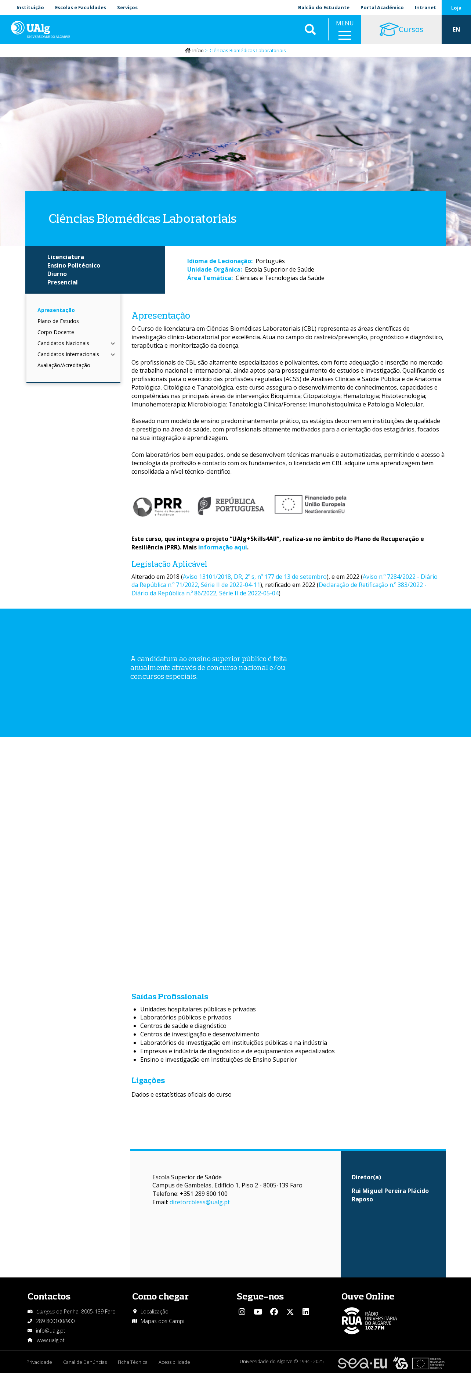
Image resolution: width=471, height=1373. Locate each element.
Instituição (30, 7)
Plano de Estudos (58, 321)
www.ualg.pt (51, 1340)
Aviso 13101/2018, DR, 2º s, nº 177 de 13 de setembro (255, 577)
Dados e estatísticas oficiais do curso (181, 1094)
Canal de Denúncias (85, 1362)
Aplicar (310, 29)
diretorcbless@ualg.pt (200, 1202)
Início (198, 50)
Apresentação (56, 309)
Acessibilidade (174, 1362)
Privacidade (39, 1362)
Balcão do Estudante (323, 7)
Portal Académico (382, 7)
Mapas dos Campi (162, 1321)
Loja (456, 7)
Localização (155, 1311)
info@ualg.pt (50, 1330)
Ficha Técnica (133, 1362)
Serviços (127, 7)
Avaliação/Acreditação (63, 365)
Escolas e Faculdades (80, 7)
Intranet (425, 7)
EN (456, 29)
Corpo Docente (55, 332)
